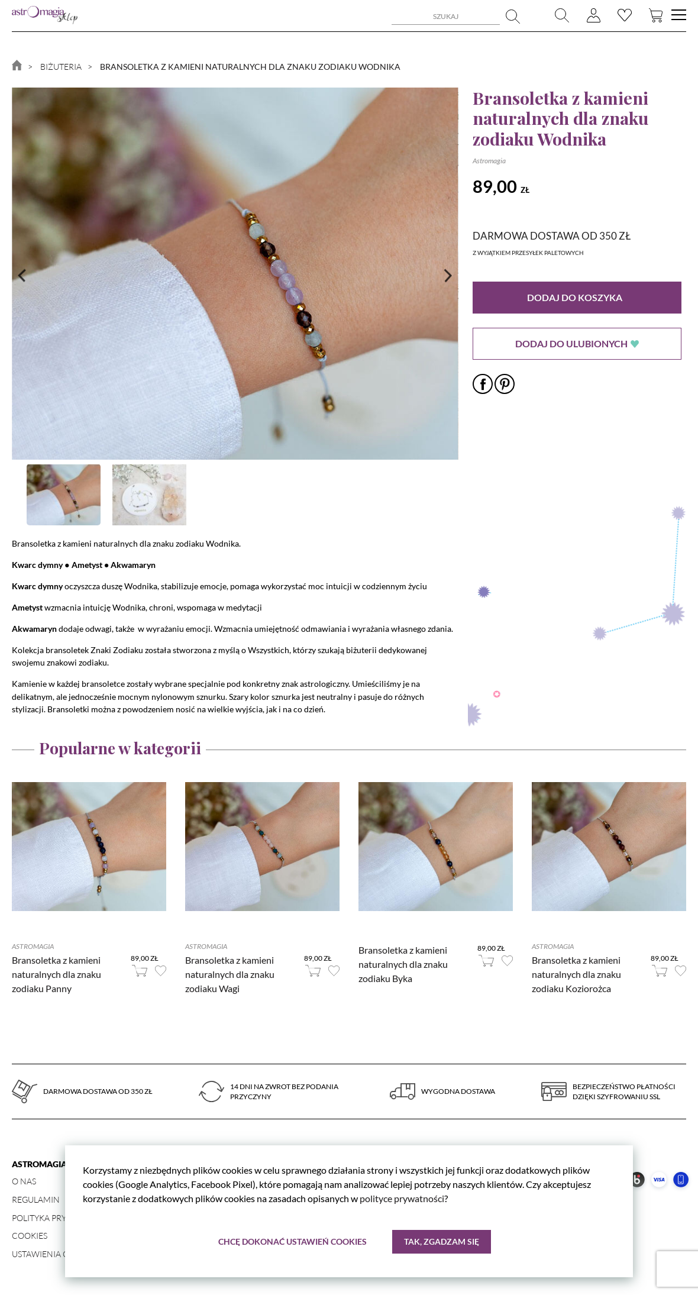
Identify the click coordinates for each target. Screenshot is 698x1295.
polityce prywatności (402, 1198)
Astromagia (489, 160)
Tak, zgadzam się (441, 1241)
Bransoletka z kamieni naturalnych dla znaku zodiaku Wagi (229, 974)
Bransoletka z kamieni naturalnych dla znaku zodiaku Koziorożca (576, 974)
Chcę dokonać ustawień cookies (292, 1241)
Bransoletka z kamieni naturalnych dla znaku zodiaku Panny (56, 974)
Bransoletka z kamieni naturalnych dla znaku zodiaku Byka (403, 964)
